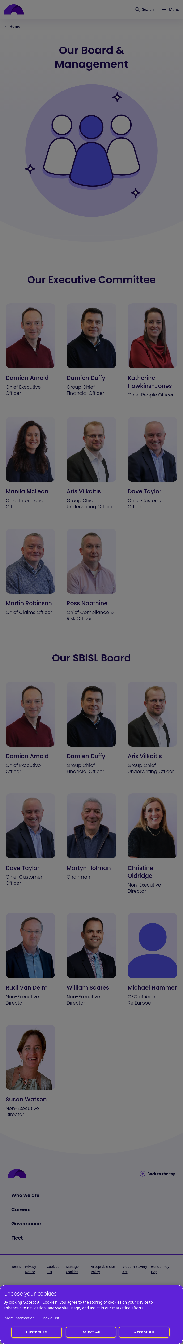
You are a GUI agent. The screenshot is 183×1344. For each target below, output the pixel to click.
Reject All (90, 1332)
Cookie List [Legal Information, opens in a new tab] (50, 1318)
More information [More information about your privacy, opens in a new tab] (20, 1318)
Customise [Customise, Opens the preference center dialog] (36, 1332)
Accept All (144, 1332)
